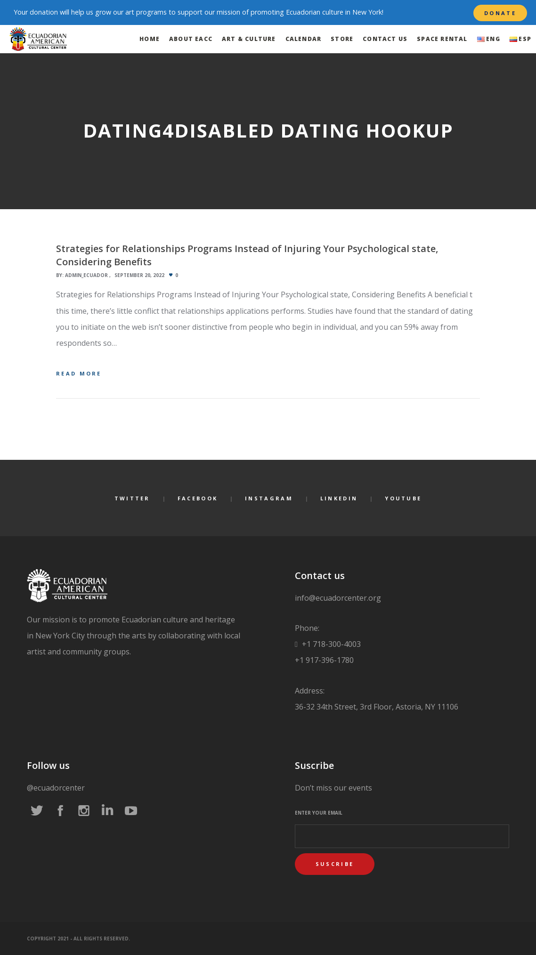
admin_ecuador (86, 275)
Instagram (269, 498)
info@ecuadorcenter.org (338, 598)
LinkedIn (338, 498)
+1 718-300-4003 (330, 644)
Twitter (132, 498)
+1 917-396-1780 (324, 660)
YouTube (403, 498)
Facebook (198, 498)
